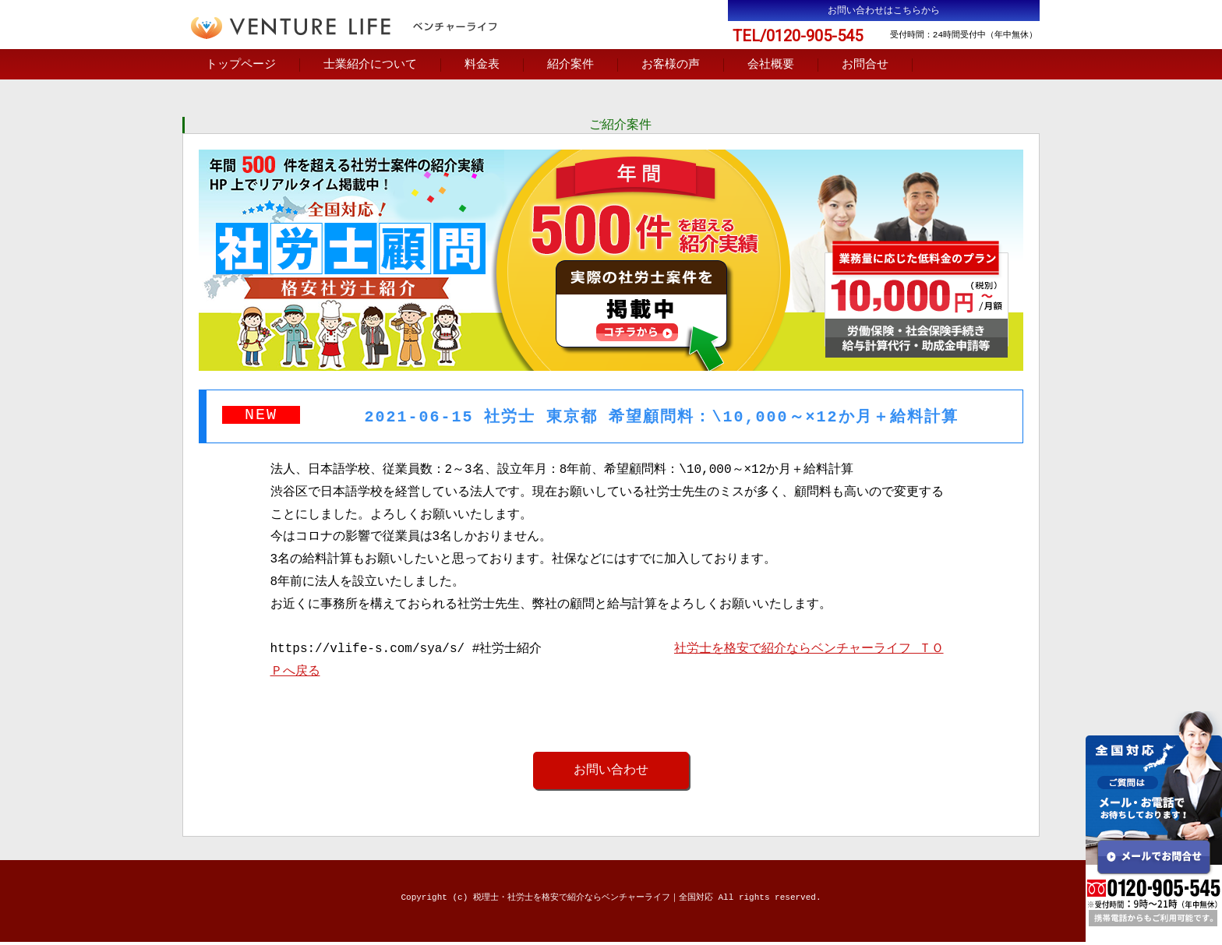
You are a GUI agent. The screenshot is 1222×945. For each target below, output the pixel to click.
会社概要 (770, 65)
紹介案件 (570, 65)
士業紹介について (370, 65)
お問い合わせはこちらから (884, 10)
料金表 (482, 65)
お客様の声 (670, 65)
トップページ (241, 65)
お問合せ (865, 65)
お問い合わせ (611, 772)
